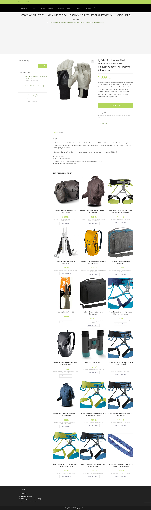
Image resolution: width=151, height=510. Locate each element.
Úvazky (128, 219)
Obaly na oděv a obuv (100, 270)
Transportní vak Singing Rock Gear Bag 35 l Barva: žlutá (93, 262)
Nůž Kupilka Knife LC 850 (66, 312)
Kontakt (27, 2)
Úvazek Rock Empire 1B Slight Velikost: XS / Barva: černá (120, 364)
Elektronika (92, 370)
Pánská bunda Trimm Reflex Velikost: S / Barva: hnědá (93, 211)
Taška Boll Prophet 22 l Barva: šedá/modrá (120, 262)
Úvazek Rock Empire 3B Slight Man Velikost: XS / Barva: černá (120, 211)
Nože (61, 270)
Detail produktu (116, 105)
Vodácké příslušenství (68, 219)
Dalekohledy (86, 370)
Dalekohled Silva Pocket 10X (93, 363)
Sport (61, 219)
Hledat (42, 66)
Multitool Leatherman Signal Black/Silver (66, 262)
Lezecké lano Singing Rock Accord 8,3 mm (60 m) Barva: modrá (121, 465)
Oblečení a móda (126, 115)
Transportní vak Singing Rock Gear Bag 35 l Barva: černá (65, 364)
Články (20, 2)
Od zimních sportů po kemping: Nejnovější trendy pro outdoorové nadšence (35, 97)
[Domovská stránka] (47, 22)
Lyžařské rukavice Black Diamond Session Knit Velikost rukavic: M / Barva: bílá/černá (79, 22)
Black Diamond (102, 123)
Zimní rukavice (102, 117)
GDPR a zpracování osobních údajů (31, 499)
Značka (61, 133)
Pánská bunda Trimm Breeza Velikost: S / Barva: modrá (66, 414)
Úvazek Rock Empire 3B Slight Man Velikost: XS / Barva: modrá (120, 313)
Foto (96, 370)
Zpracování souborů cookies (29, 502)
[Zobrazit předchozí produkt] (129, 60)
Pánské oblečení (95, 220)
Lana (125, 473)
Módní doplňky (116, 115)
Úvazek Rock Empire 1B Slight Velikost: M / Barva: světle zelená (93, 414)
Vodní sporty (67, 220)
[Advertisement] (75, 38)
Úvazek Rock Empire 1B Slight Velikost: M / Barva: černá (93, 465)
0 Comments (34, 80)
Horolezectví (120, 219)
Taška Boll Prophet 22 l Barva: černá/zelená (93, 313)
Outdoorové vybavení (68, 270)
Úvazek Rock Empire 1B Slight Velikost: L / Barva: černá (120, 414)
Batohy (110, 270)
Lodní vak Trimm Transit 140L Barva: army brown (66, 211)
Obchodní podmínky (27, 496)
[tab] (55, 133)
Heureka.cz (107, 115)
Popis (55, 133)
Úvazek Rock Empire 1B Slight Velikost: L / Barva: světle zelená (66, 465)
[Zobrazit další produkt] (132, 60)
